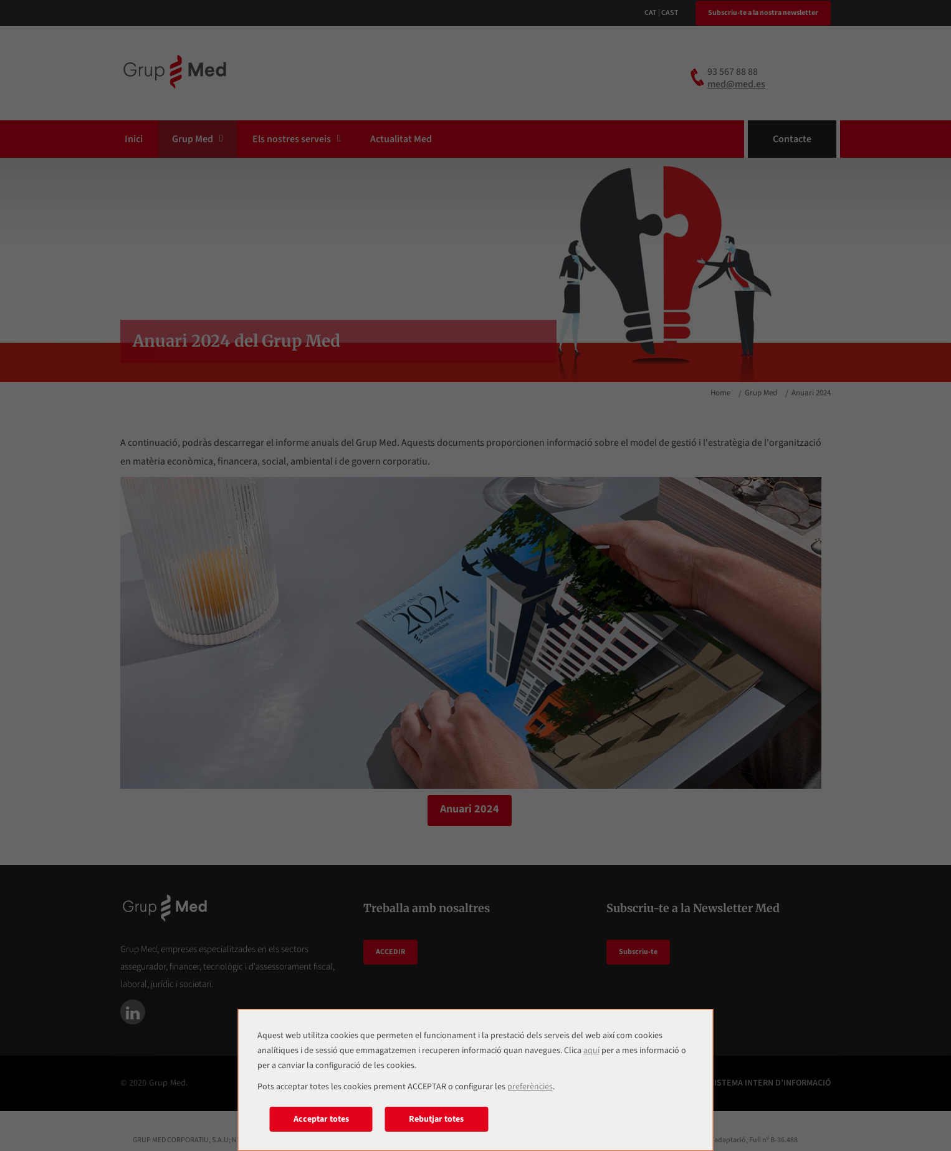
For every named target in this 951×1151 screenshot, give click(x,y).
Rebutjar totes (436, 1119)
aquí (591, 1050)
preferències (530, 1087)
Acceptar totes (321, 1119)
